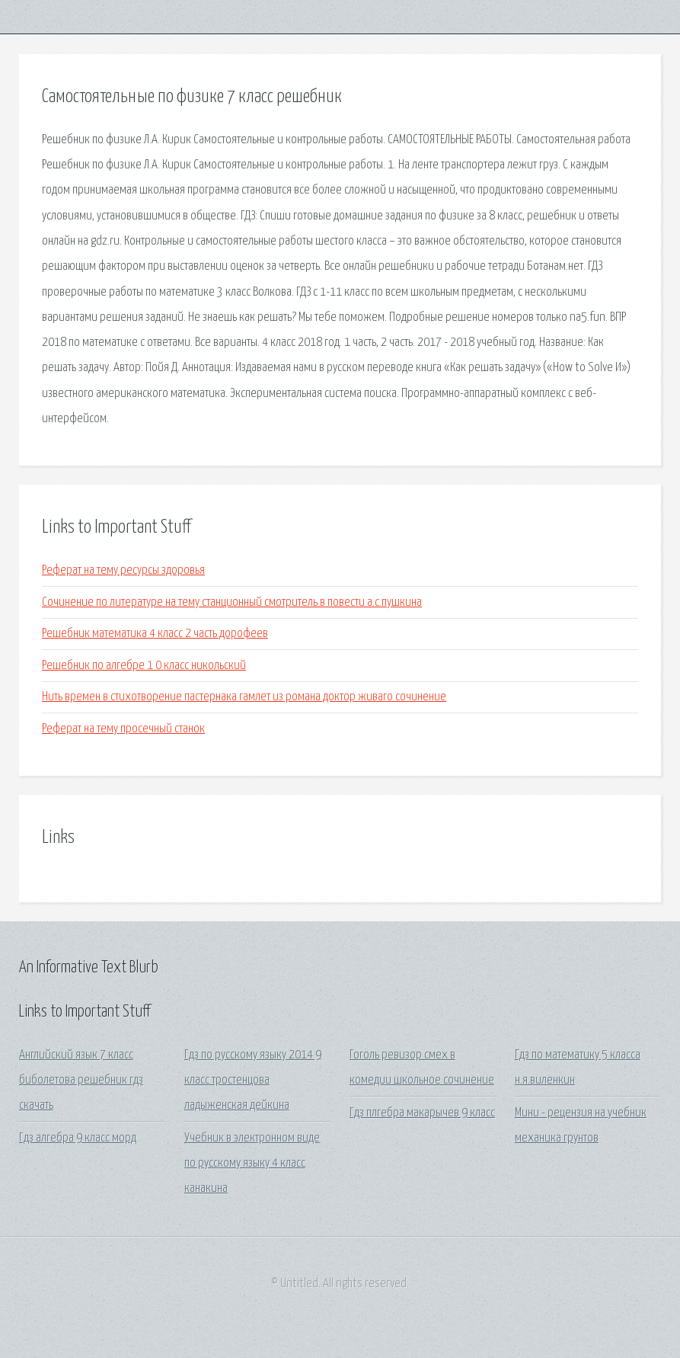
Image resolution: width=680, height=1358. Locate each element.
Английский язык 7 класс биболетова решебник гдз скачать (81, 1081)
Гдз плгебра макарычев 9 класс (422, 1113)
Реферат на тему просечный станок (123, 728)
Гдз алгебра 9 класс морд (77, 1138)
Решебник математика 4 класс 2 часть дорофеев (155, 633)
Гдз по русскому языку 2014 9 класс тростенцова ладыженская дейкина (252, 1081)
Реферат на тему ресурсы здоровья (123, 570)
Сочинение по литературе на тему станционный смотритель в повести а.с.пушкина (232, 602)
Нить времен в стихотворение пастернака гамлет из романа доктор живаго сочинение (244, 696)
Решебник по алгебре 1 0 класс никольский (144, 665)
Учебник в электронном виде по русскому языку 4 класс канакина (252, 1164)
